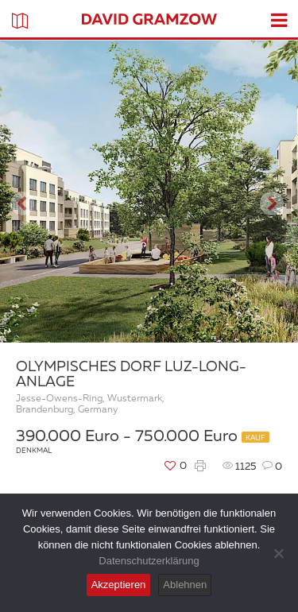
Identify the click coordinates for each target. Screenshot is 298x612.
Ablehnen (185, 585)
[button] (22, 192)
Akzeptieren (118, 585)
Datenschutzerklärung (149, 561)
